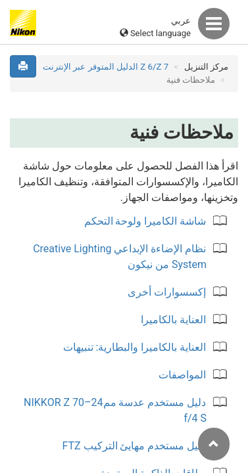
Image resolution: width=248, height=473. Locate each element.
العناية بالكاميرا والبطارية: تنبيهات (135, 347)
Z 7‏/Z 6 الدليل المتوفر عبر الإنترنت (105, 67)
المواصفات (182, 375)
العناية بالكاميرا (173, 319)
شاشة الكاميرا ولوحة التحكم (145, 221)
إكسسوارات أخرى (167, 292)
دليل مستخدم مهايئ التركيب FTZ (134, 445)
